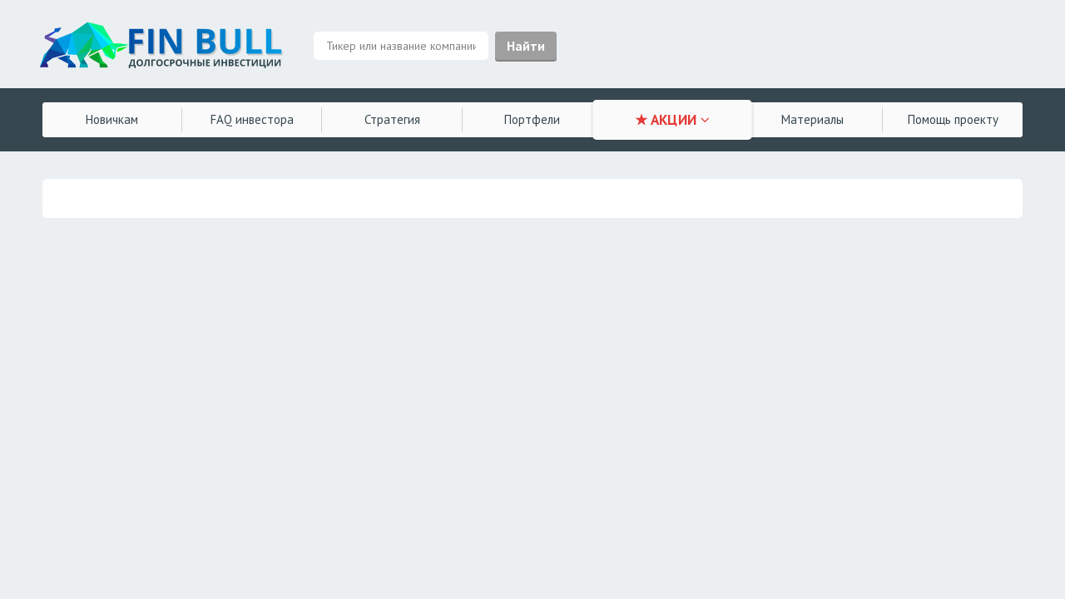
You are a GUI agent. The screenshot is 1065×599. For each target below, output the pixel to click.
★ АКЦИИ (673, 120)
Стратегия (392, 119)
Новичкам (112, 119)
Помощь (953, 119)
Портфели (532, 119)
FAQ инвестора (252, 119)
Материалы (812, 119)
